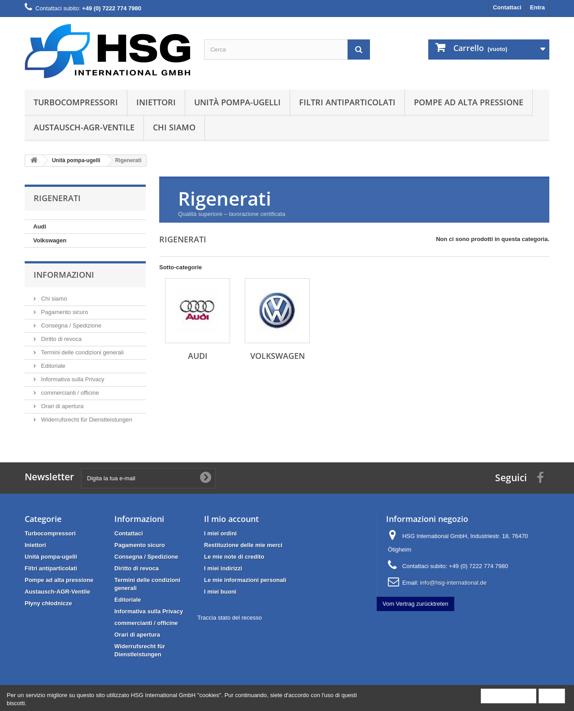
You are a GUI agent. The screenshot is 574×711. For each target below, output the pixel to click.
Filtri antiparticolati (347, 102)
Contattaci (507, 7)
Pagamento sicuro (63, 312)
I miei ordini (220, 533)
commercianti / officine (69, 392)
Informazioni (64, 274)
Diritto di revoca (60, 339)
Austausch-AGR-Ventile (84, 127)
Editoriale (52, 365)
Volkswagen (49, 240)
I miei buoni (220, 591)
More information (509, 695)
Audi (39, 226)
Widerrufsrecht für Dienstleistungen (85, 419)
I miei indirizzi (223, 568)
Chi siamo (174, 127)
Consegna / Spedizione (70, 325)
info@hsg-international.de (453, 582)
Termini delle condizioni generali (81, 352)
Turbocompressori (76, 102)
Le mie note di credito (234, 556)
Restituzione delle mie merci (243, 545)
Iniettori (156, 102)
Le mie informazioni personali (245, 580)
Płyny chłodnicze (48, 603)
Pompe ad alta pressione (468, 102)
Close (551, 695)
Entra (537, 7)
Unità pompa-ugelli (237, 102)
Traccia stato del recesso (229, 617)
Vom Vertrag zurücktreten (415, 603)
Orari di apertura (61, 406)
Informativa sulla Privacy (71, 379)
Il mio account (231, 518)
